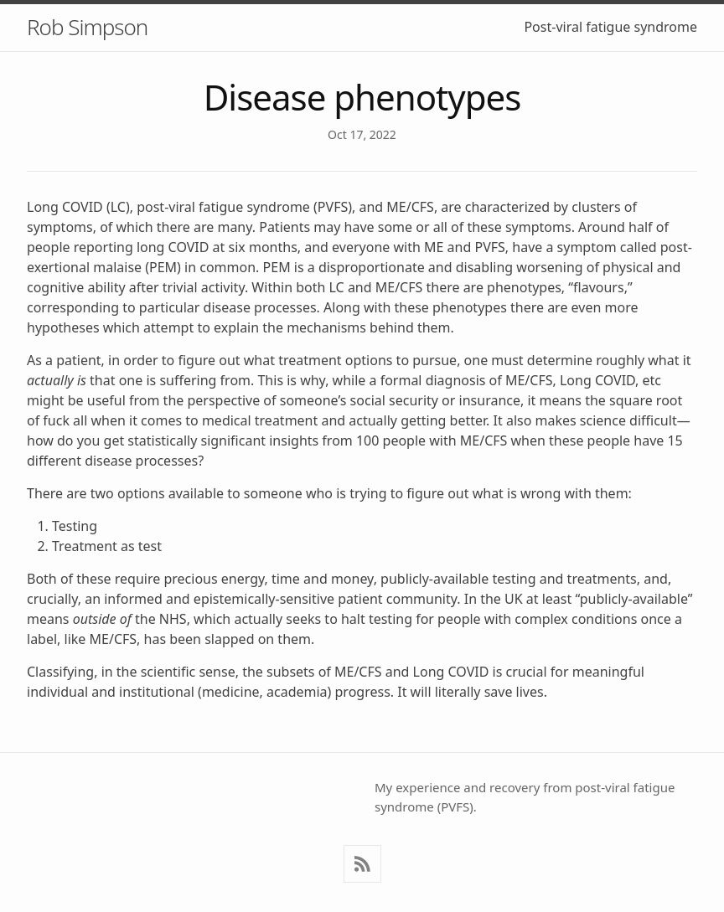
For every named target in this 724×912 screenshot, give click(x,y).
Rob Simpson (87, 27)
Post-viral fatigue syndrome (610, 27)
